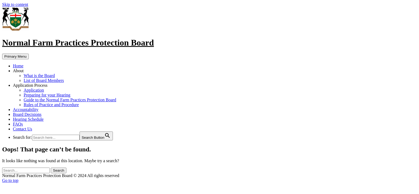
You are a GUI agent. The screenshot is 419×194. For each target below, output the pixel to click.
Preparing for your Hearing (47, 95)
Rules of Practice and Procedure (51, 104)
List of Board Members (44, 80)
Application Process (30, 85)
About (18, 70)
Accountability (25, 109)
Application (34, 90)
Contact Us (22, 129)
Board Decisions (27, 114)
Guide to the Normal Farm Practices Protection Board (70, 100)
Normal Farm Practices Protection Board (78, 42)
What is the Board (39, 75)
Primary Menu (15, 56)
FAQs (18, 124)
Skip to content (15, 4)
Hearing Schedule (28, 119)
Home (18, 66)
